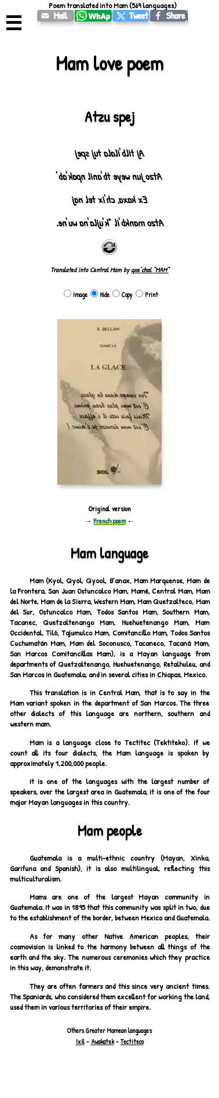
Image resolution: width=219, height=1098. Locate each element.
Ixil (80, 1041)
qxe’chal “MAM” (150, 269)
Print (147, 294)
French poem (110, 521)
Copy (122, 294)
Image (75, 294)
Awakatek (102, 1041)
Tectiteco (132, 1041)
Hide (100, 294)
